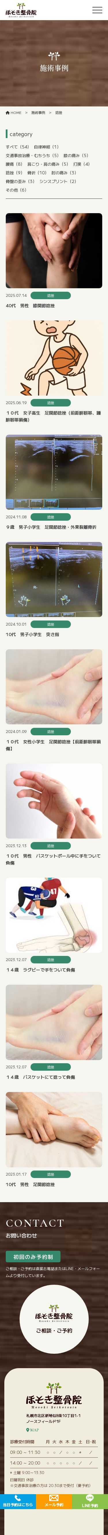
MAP (32, 1430)
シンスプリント (58, 181)
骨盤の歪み (21, 181)
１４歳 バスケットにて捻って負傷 (40, 1077)
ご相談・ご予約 (54, 1319)
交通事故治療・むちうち (33, 155)
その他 (17, 190)
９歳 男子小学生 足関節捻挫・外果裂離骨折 (51, 527)
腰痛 (15, 164)
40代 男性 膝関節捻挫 (30, 305)
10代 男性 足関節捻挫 (30, 1184)
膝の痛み (77, 155)
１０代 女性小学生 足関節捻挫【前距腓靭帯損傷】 (53, 744)
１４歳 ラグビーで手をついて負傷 (40, 970)
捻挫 (15, 172)
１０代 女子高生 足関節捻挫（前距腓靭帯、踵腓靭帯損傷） (53, 416)
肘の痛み (65, 172)
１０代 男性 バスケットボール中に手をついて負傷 (53, 859)
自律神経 (47, 147)
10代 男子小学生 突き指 (32, 634)
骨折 (38, 172)
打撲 (82, 164)
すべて (18, 147)
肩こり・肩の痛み (48, 164)
